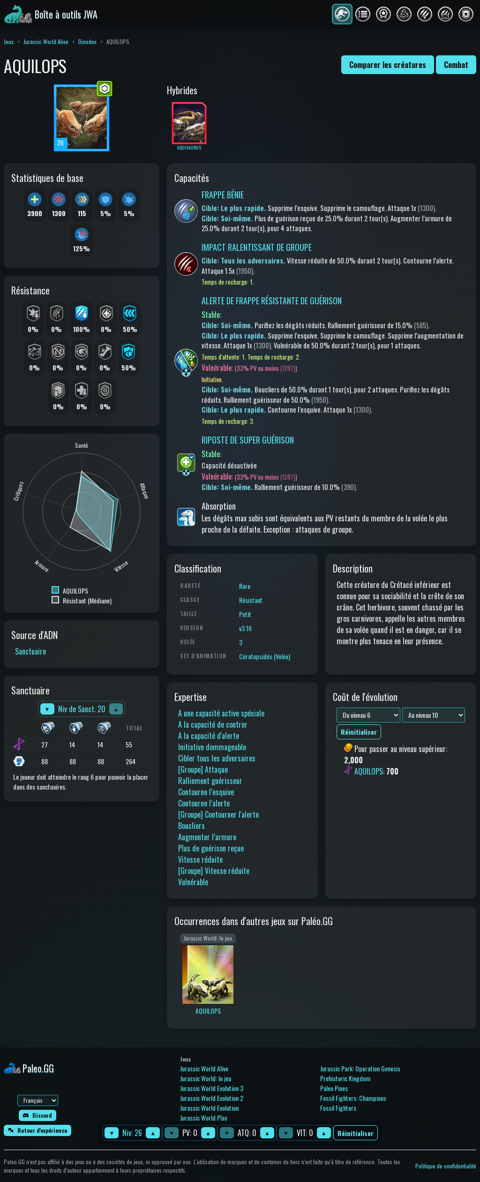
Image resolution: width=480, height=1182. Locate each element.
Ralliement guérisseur (210, 780)
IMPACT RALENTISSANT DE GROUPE (257, 247)
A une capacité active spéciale (221, 713)
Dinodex (87, 41)
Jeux (9, 41)
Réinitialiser (356, 1133)
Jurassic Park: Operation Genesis (360, 1068)
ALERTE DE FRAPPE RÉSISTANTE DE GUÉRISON (272, 300)
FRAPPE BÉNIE (223, 194)
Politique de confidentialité (445, 1166)
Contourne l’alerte (204, 803)
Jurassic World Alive (45, 41)
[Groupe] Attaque (203, 769)
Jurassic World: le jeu (205, 1078)
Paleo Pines (334, 1088)
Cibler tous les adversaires (216, 758)
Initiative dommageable (212, 747)
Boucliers (191, 825)
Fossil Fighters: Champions (353, 1098)
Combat (456, 64)
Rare (244, 586)
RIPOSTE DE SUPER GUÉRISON (248, 440)
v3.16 (245, 628)
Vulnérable (193, 882)
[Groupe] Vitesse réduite (213, 870)
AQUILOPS (368, 771)
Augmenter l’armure (207, 837)
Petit (245, 614)
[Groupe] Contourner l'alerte (218, 814)
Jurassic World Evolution (209, 1108)
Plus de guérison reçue (211, 848)
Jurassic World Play (203, 1117)
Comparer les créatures (387, 64)
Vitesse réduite (200, 859)
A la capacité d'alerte (208, 735)
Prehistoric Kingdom (345, 1078)
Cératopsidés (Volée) (264, 656)
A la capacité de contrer (213, 724)
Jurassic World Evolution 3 (211, 1088)
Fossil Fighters (338, 1108)
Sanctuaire (30, 651)
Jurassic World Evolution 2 (211, 1098)
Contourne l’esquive (206, 792)
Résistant (250, 600)
